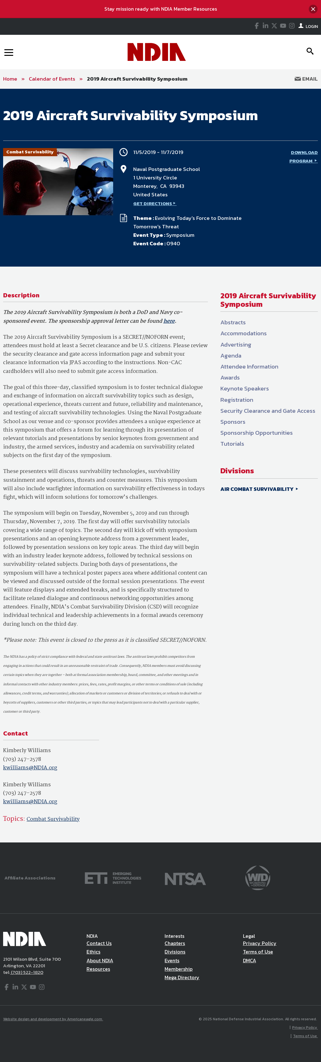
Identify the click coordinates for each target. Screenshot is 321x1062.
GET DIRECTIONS (152, 203)
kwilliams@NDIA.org (30, 768)
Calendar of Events (52, 79)
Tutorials (232, 443)
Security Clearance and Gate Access (267, 410)
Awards (230, 377)
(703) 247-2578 (22, 759)
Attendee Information (249, 366)
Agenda (230, 355)
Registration (236, 399)
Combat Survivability (53, 819)
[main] (160, 465)
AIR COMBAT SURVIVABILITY (257, 489)
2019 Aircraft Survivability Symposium (137, 79)
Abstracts (233, 322)
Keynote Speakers (244, 388)
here (169, 321)
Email (306, 79)
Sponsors (232, 421)
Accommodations (243, 333)
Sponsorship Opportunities (256, 432)
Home (10, 79)
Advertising (235, 344)
